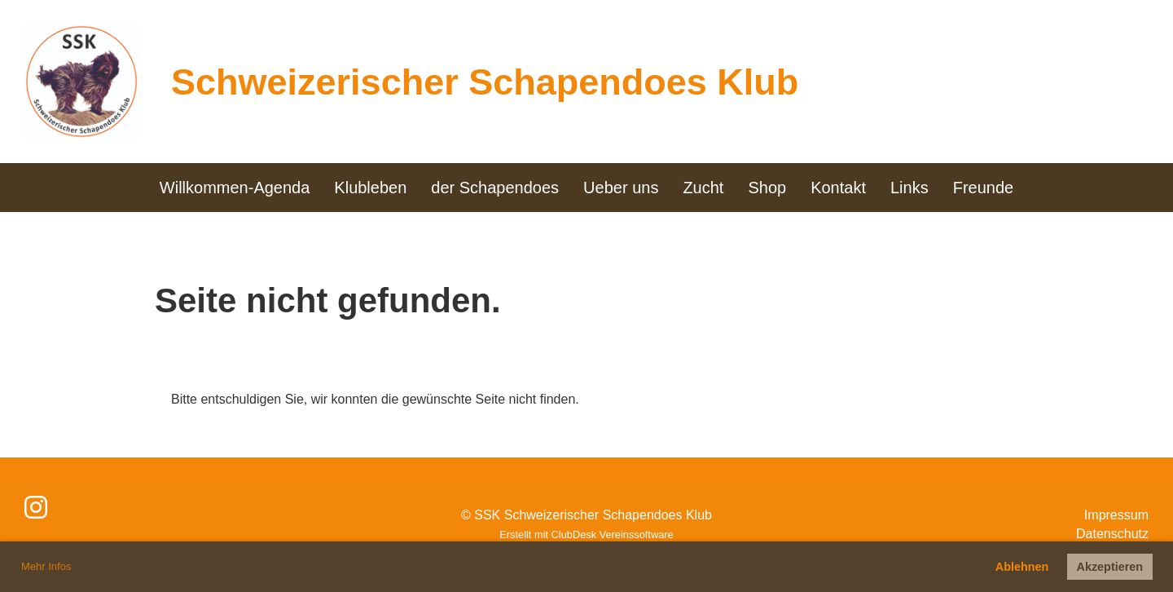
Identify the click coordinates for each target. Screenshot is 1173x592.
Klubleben (370, 188)
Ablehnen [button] (1022, 566)
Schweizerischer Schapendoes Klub (484, 82)
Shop (767, 188)
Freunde (983, 188)
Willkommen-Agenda (235, 188)
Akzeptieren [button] (1110, 566)
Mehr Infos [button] (46, 566)
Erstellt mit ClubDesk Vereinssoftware (586, 534)
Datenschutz (1112, 534)
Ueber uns (620, 188)
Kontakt (838, 188)
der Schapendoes (495, 188)
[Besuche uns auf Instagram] (35, 508)
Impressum (1116, 515)
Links (909, 188)
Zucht (703, 188)
